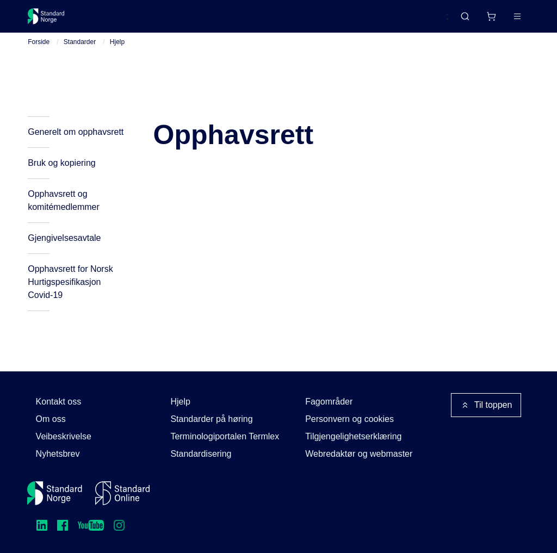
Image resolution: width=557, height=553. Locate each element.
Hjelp (117, 55)
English (414, 21)
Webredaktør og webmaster (358, 453)
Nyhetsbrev (58, 453)
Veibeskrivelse (63, 436)
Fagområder (328, 401)
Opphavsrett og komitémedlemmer (64, 213)
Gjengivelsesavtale (64, 251)
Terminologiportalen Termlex (224, 436)
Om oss (51, 419)
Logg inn (502, 20)
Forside (38, 55)
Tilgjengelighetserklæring (353, 436)
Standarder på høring (211, 419)
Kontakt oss (59, 401)
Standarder (119, 20)
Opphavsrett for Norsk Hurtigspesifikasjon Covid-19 (70, 295)
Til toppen (486, 405)
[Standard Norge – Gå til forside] (53, 21)
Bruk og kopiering (62, 176)
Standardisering (200, 453)
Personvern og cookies (349, 419)
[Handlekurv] (458, 20)
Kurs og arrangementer (279, 20)
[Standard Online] (122, 493)
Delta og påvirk (188, 20)
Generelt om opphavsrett (75, 145)
